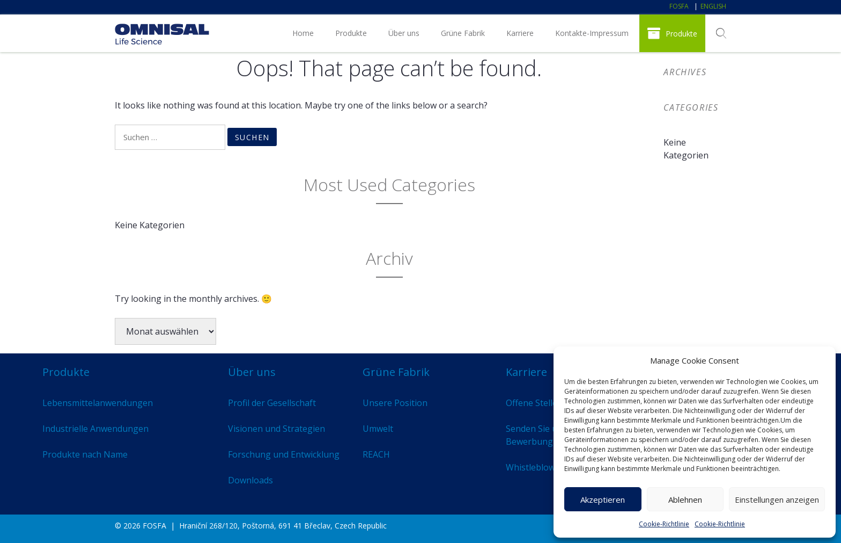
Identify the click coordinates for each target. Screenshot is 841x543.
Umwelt (378, 429)
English (713, 6)
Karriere (520, 33)
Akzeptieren (602, 499)
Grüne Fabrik (463, 33)
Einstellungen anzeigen (777, 499)
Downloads (250, 480)
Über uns (403, 33)
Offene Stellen (534, 403)
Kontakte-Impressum (592, 33)
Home (303, 33)
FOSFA (679, 6)
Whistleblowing (537, 467)
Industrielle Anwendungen (95, 429)
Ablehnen (685, 499)
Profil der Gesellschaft (272, 403)
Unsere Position (395, 403)
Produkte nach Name (85, 454)
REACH (376, 454)
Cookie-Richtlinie (664, 523)
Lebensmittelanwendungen (97, 403)
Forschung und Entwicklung (284, 454)
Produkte (351, 33)
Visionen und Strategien (276, 429)
